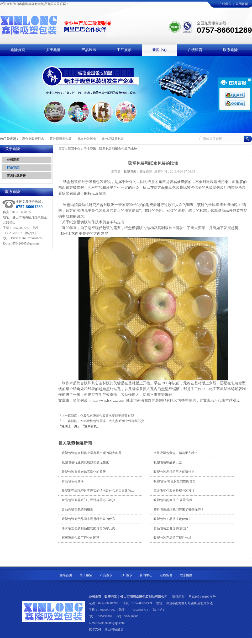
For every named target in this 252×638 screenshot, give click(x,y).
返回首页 (241, 4)
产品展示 (106, 575)
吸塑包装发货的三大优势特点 (173, 472)
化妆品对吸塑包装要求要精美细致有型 (107, 416)
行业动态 (13, 167)
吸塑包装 (75, 443)
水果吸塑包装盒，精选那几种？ (174, 453)
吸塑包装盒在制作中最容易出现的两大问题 (91, 453)
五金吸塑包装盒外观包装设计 (173, 490)
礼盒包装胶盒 (86, 139)
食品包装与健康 (72, 481)
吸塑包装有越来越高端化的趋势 (83, 472)
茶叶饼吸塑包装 (61, 139)
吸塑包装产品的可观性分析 (171, 538)
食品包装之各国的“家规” (169, 528)
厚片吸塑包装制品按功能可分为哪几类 (87, 528)
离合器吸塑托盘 (33, 139)
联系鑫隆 (186, 575)
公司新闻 (13, 160)
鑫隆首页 (66, 575)
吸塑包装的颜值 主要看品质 (171, 500)
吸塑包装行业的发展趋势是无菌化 (84, 462)
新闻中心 (74, 149)
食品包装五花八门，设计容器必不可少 (87, 500)
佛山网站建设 (113, 629)
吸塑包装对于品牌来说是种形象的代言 (87, 519)
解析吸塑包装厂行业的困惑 (79, 538)
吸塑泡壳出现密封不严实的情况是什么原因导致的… (97, 490)
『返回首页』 (90, 426)
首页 (61, 149)
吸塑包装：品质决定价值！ (171, 519)
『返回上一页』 (69, 426)
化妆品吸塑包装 (113, 139)
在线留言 (225, 4)
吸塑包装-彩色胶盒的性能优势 (173, 481)
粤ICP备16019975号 (202, 596)
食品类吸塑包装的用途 (76, 509)
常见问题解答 (16, 175)
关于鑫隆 (86, 575)
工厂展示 (126, 575)
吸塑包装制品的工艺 (166, 462)
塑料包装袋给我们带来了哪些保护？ (177, 509)
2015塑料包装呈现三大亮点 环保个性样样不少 (112, 421)
